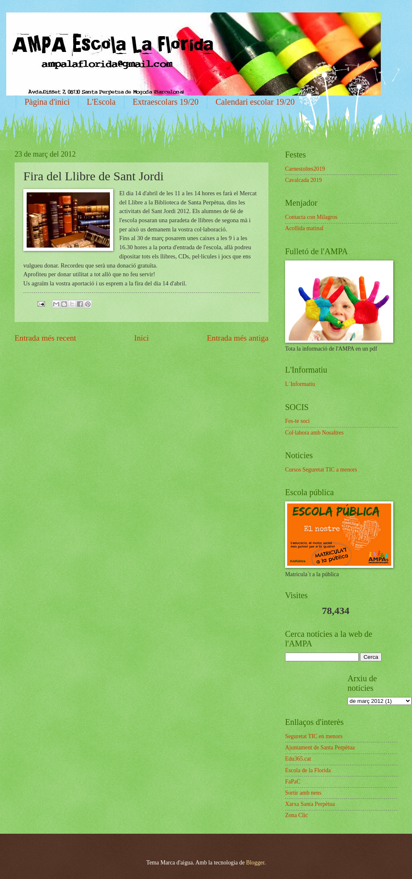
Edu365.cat (298, 759)
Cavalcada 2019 (303, 180)
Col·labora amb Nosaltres (314, 433)
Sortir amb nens (303, 793)
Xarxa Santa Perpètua (310, 804)
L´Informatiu (300, 384)
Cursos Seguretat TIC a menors (321, 470)
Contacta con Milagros (311, 217)
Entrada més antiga (237, 338)
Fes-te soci (297, 421)
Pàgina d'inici (47, 101)
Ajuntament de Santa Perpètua (320, 747)
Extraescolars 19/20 (166, 101)
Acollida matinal (304, 228)
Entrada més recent (45, 338)
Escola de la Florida (308, 770)
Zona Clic (296, 815)
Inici (141, 338)
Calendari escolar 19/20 (255, 101)
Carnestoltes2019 (305, 169)
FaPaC (292, 781)
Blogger (255, 862)
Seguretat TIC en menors (314, 736)
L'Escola (101, 101)
